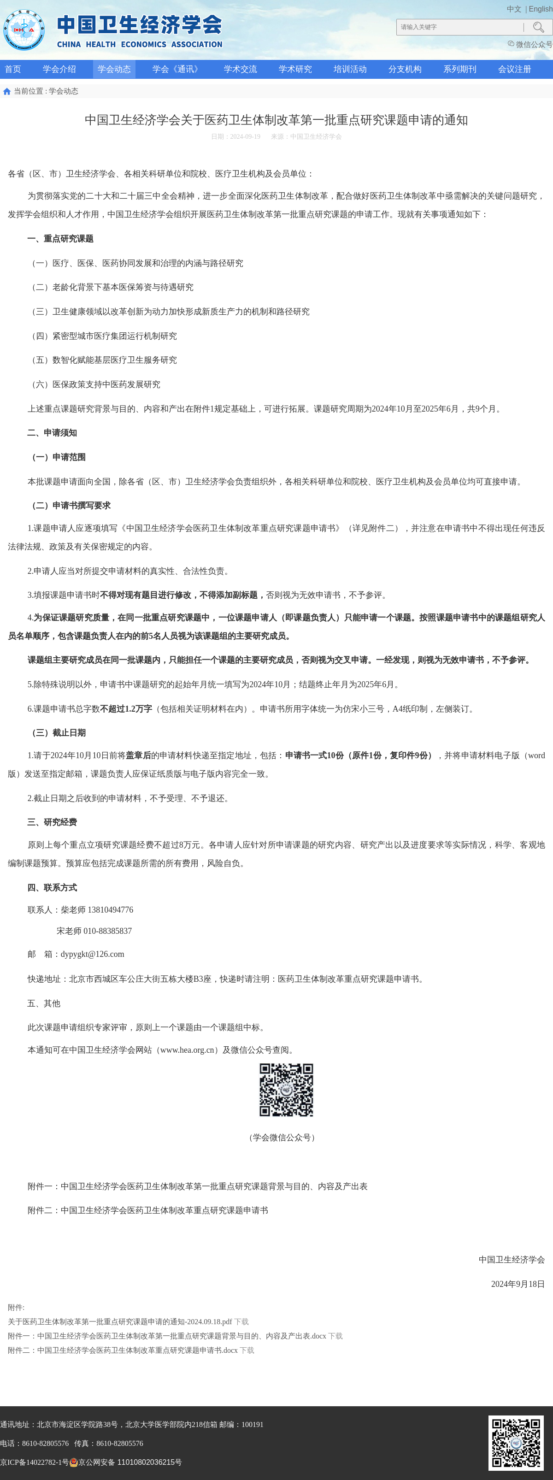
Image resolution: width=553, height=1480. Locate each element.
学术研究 (295, 69)
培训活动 (350, 69)
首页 (13, 69)
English (541, 9)
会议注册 (514, 69)
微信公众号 (530, 44)
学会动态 (114, 69)
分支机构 (405, 69)
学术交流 (240, 69)
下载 (241, 1322)
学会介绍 (59, 69)
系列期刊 (460, 69)
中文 (515, 9)
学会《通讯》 (177, 69)
